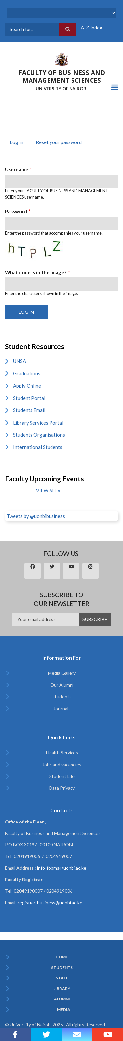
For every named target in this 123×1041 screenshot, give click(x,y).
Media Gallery (62, 673)
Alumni (62, 999)
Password (16, 211)
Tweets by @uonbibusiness (36, 516)
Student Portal (29, 398)
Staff (62, 978)
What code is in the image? (35, 272)
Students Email (29, 410)
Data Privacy (62, 788)
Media (63, 1010)
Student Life (62, 776)
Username (16, 169)
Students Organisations (39, 435)
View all (46, 490)
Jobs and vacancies (61, 764)
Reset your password (59, 142)
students (62, 696)
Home (62, 957)
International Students (37, 447)
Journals (62, 708)
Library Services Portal (38, 423)
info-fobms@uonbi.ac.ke (61, 868)
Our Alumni (61, 685)
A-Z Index (91, 27)
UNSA (19, 361)
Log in (19, 143)
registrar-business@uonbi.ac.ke (50, 902)
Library (61, 989)
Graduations (26, 373)
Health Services (62, 752)
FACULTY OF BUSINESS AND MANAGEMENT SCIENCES (61, 76)
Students (62, 968)
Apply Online (27, 385)
